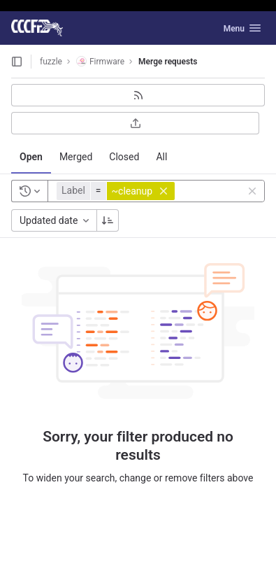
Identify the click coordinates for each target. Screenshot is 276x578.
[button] (117, 191)
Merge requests (167, 61)
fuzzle (51, 61)
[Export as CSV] (135, 123)
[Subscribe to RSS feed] (138, 95)
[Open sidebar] (17, 61)
